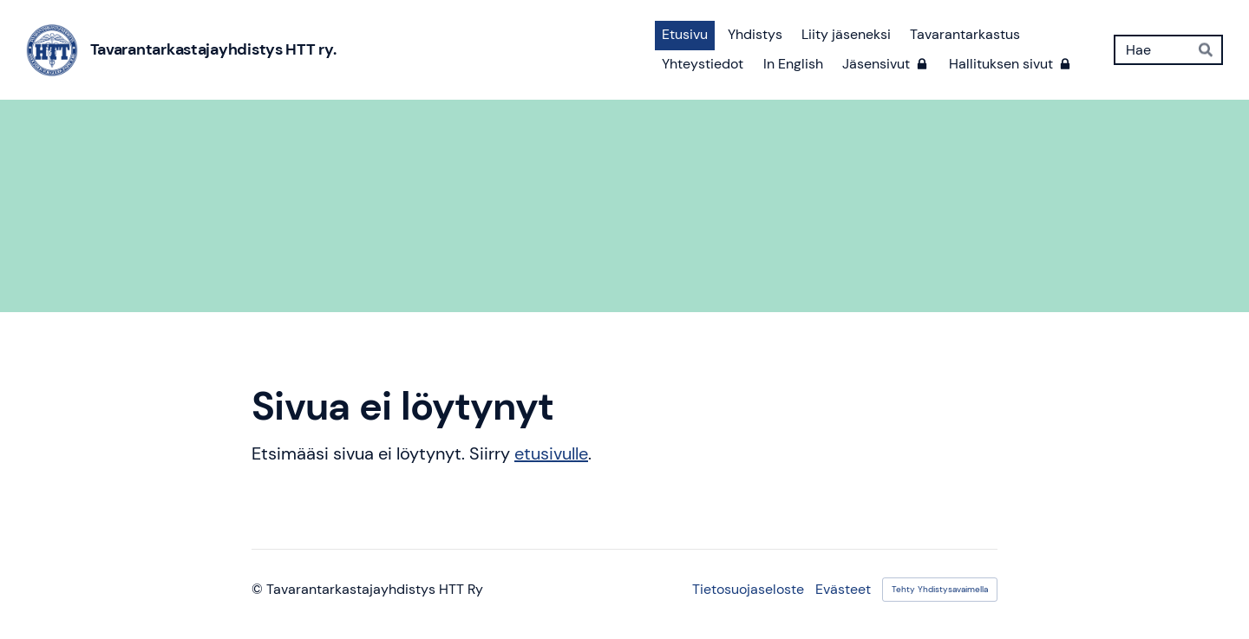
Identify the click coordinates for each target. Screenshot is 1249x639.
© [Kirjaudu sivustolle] (259, 589)
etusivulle (551, 453)
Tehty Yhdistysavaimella (940, 589)
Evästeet (843, 590)
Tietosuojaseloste (748, 590)
